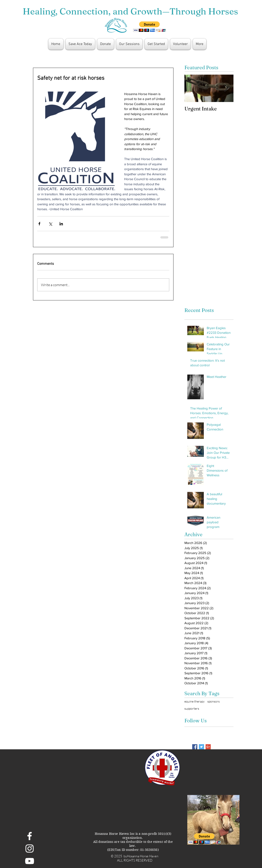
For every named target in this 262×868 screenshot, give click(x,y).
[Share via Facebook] (39, 224)
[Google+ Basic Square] (208, 746)
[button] (149, 26)
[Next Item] (226, 88)
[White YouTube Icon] (29, 861)
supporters (191, 708)
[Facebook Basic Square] (194, 746)
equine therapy (194, 701)
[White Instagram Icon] (29, 848)
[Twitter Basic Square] (201, 746)
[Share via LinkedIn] (61, 224)
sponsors (213, 701)
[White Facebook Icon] (29, 836)
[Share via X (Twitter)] (50, 224)
